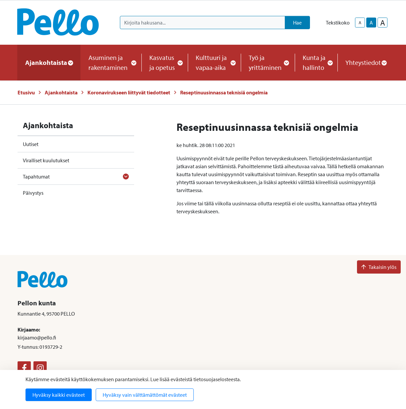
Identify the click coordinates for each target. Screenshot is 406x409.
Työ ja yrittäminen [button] (268, 62)
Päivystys (33, 192)
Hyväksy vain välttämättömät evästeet (145, 394)
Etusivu (26, 92)
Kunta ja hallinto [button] (316, 62)
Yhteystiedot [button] (365, 62)
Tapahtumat (36, 176)
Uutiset (30, 144)
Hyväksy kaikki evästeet (58, 394)
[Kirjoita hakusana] (202, 22)
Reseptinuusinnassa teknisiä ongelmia (224, 92)
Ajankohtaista (61, 92)
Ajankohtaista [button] (49, 62)
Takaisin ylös (378, 267)
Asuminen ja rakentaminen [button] (110, 62)
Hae (297, 22)
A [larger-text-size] (382, 22)
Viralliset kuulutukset (46, 160)
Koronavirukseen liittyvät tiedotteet (128, 92)
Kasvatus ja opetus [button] (164, 62)
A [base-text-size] (371, 22)
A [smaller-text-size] (360, 22)
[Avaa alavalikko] (126, 176)
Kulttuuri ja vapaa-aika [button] (214, 62)
